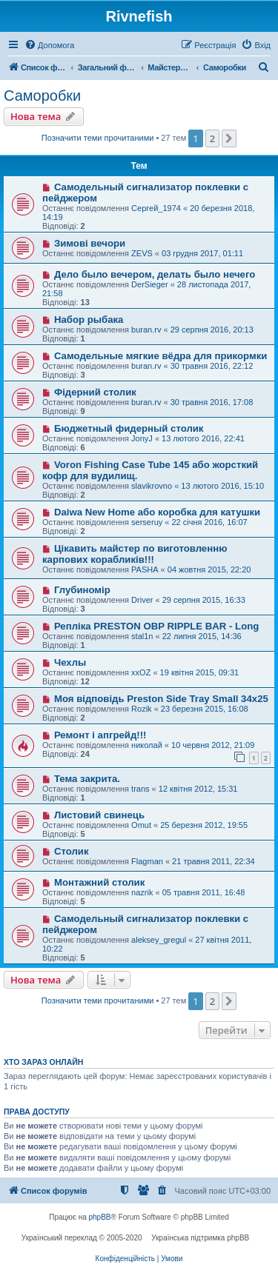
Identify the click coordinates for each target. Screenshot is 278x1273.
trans (140, 788)
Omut (141, 825)
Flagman (147, 861)
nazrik (142, 892)
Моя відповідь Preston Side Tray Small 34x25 (161, 698)
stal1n (142, 636)
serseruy (146, 522)
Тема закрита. (87, 778)
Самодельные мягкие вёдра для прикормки (160, 355)
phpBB (100, 1217)
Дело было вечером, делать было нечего (154, 274)
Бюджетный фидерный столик (129, 428)
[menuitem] (49, 45)
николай (146, 745)
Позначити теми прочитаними (98, 137)
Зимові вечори (89, 243)
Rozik (141, 708)
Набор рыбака (89, 319)
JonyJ (142, 438)
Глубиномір (82, 589)
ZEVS (142, 253)
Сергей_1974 (156, 208)
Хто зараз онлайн (43, 1062)
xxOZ (140, 672)
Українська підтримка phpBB (200, 1238)
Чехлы (70, 662)
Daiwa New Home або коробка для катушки (157, 512)
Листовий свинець (99, 815)
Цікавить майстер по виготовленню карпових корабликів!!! (134, 554)
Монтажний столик (99, 882)
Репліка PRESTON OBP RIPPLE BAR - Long (156, 626)
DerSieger (149, 284)
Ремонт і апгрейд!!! (100, 735)
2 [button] (212, 138)
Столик (71, 851)
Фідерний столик (95, 392)
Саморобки (42, 95)
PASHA (144, 569)
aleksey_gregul (158, 939)
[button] (229, 138)
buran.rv (146, 329)
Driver (142, 599)
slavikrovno (151, 485)
